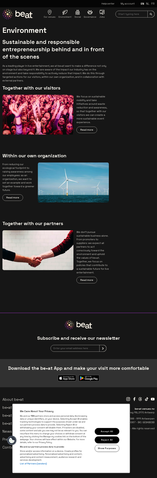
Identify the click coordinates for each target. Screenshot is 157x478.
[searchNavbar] (135, 14)
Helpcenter (108, 3)
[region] (71, 438)
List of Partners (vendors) (33, 463)
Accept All (107, 431)
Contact (9, 447)
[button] (12, 440)
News (7, 431)
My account (128, 3)
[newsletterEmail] (78, 348)
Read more (86, 129)
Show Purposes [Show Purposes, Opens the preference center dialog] (107, 448)
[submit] (151, 14)
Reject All (107, 439)
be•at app (11, 407)
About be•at (13, 399)
